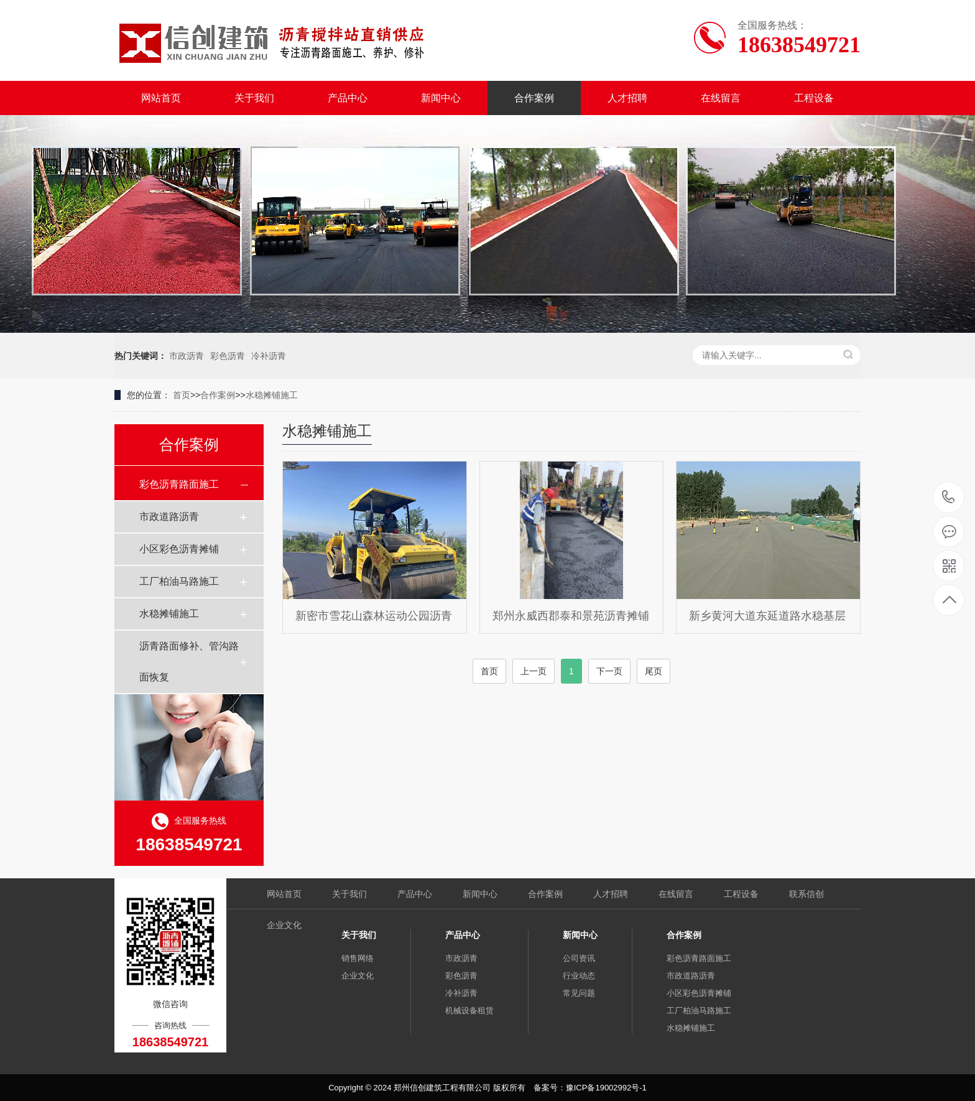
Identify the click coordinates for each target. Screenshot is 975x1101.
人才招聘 (627, 98)
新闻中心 (441, 98)
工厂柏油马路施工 (179, 581)
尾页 (653, 671)
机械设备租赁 (469, 1010)
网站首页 (161, 98)
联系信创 (806, 894)
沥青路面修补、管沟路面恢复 (189, 661)
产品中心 (347, 98)
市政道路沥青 (169, 516)
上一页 (533, 671)
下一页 (609, 671)
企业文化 (284, 925)
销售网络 (357, 958)
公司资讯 (579, 958)
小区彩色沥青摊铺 (179, 549)
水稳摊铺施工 (272, 395)
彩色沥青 (227, 356)
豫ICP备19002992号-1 (606, 1087)
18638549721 (948, 497)
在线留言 (721, 98)
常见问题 (579, 993)
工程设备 (814, 98)
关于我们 (254, 98)
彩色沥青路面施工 (179, 484)
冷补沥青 (268, 356)
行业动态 (579, 975)
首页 (181, 395)
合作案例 (534, 98)
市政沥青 (186, 356)
